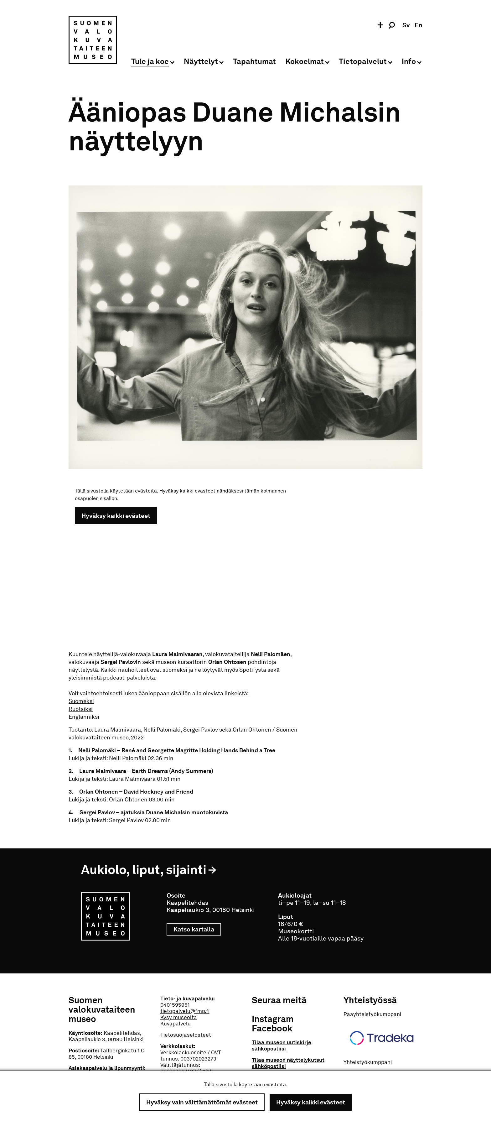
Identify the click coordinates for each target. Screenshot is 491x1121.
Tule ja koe (150, 61)
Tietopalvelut (363, 61)
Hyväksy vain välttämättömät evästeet (202, 1102)
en (418, 25)
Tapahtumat (254, 61)
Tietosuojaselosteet (185, 1035)
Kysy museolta (178, 1017)
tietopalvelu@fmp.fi (184, 1011)
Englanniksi (84, 716)
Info (409, 61)
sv (406, 25)
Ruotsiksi (81, 709)
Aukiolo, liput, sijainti (143, 869)
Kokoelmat (305, 61)
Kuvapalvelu (175, 1023)
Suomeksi (81, 701)
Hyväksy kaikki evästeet (310, 1102)
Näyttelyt (201, 61)
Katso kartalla (197, 929)
